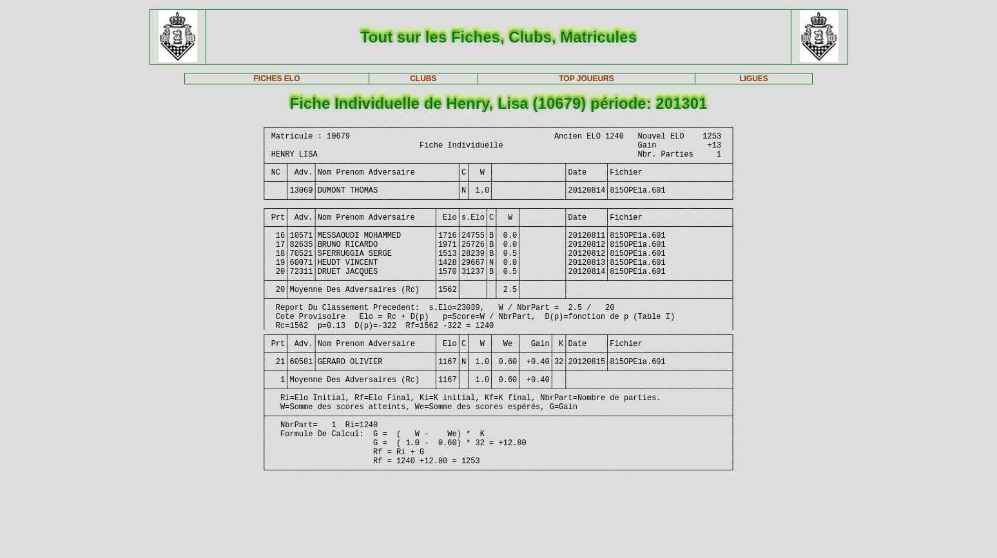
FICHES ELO (277, 78)
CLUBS (423, 78)
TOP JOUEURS (586, 78)
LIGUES (753, 78)
